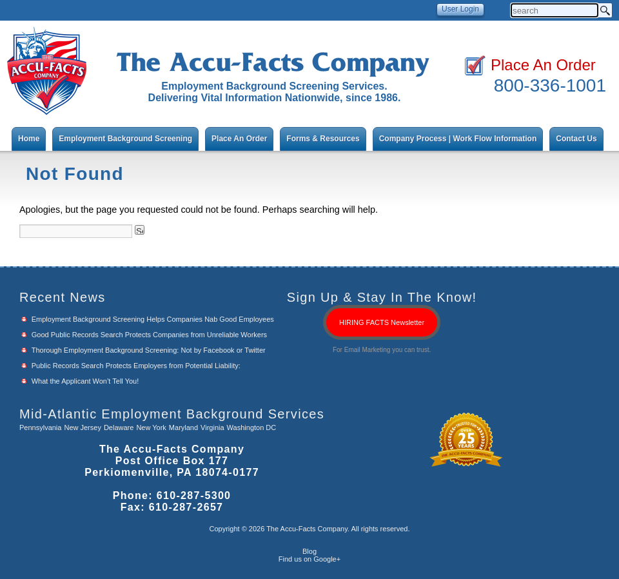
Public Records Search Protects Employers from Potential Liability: (136, 365)
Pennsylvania (40, 427)
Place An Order (543, 65)
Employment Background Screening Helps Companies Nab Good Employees (153, 319)
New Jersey (82, 427)
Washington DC (252, 427)
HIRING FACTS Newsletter (381, 322)
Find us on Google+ (309, 559)
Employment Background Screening (125, 138)
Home (28, 138)
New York (151, 427)
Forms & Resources (322, 138)
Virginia (212, 427)
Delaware (118, 427)
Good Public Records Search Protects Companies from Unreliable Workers (149, 335)
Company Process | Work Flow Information (458, 138)
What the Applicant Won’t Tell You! (85, 381)
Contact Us (576, 138)
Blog (309, 551)
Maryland (183, 427)
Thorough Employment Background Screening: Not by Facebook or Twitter (149, 350)
